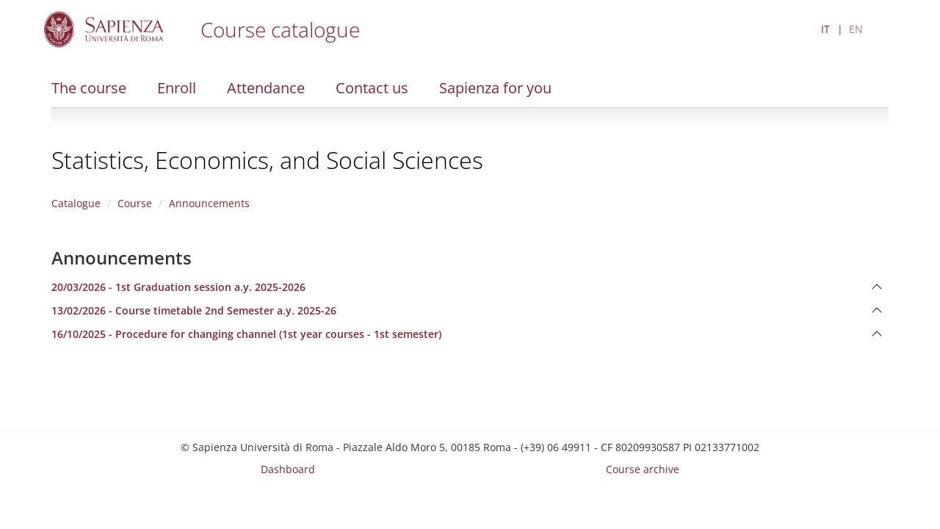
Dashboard (288, 469)
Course (135, 203)
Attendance (266, 88)
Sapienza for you (495, 88)
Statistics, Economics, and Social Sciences (267, 160)
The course (88, 88)
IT (825, 29)
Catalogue (76, 203)
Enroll (176, 88)
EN (856, 29)
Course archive (642, 469)
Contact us (372, 88)
